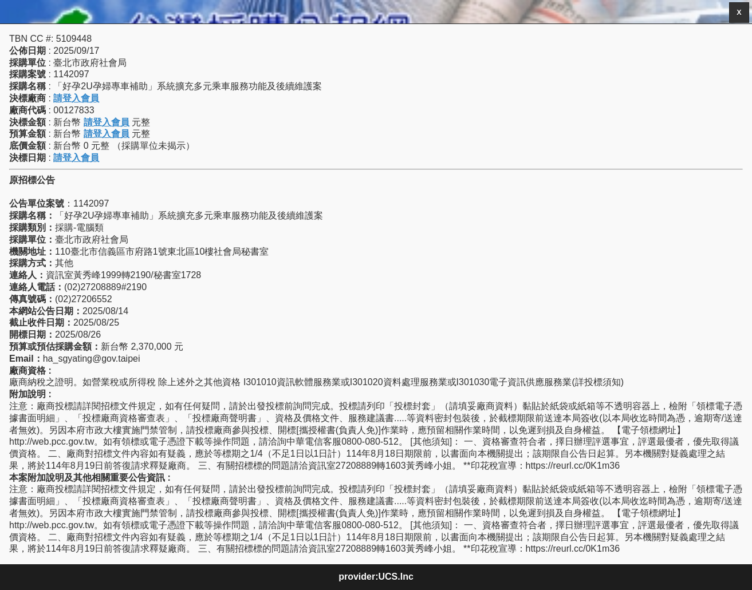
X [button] (739, 13)
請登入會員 (76, 98)
